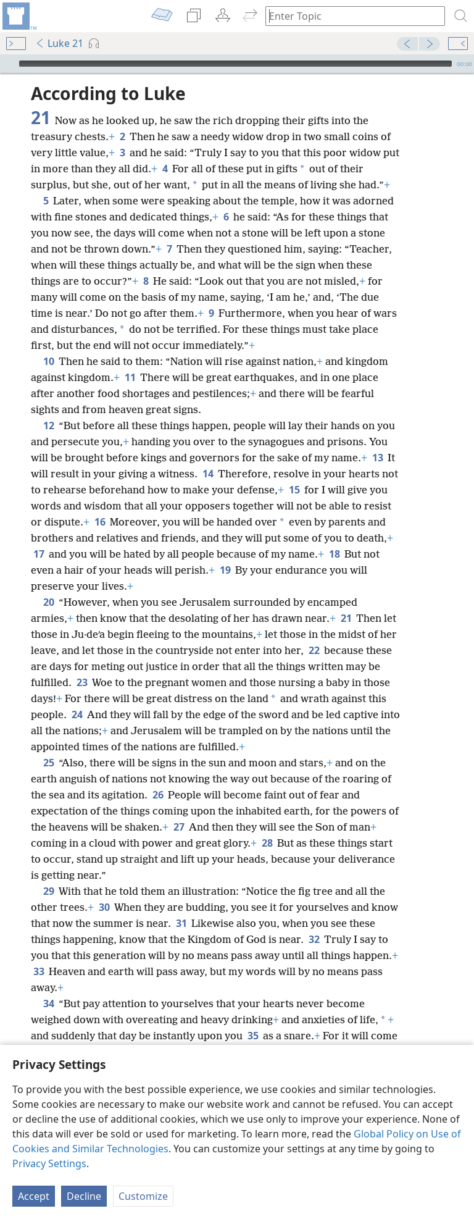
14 (207, 473)
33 (38, 971)
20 (48, 602)
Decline (84, 1196)
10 (48, 361)
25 (48, 762)
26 (157, 795)
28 (267, 843)
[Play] (8, 64)
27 (178, 827)
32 (314, 939)
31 (181, 923)
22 (314, 650)
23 (81, 682)
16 (99, 522)
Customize (143, 1196)
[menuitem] (18, 16)
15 (294, 489)
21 (346, 618)
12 (48, 425)
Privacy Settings (49, 1163)
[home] (18, 16)
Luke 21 (59, 43)
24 (77, 714)
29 (48, 891)
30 (104, 907)
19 (225, 570)
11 (130, 377)
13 (377, 457)
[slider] (235, 64)
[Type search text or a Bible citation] (349, 16)
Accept (33, 1196)
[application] (237, 63)
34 (48, 1003)
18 (334, 554)
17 (38, 554)
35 (252, 1035)
